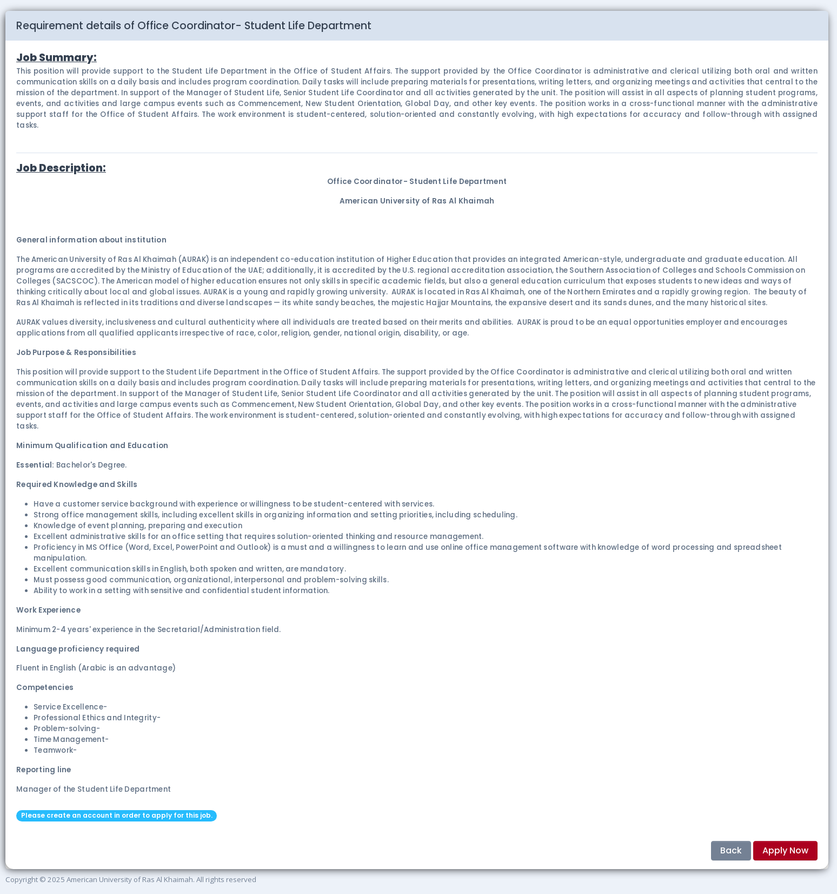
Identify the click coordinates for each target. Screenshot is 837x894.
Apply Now (785, 850)
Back (731, 850)
